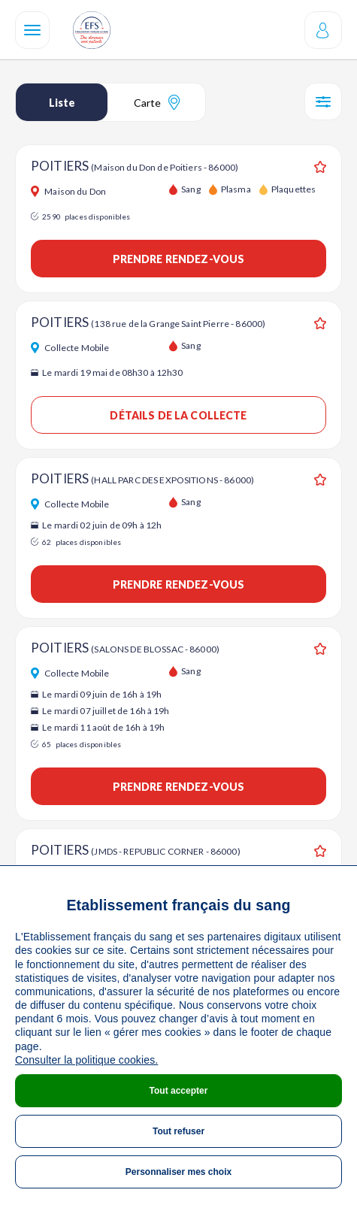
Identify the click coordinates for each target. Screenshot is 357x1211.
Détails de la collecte (178, 415)
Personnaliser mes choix (178, 1172)
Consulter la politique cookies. (86, 1060)
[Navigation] (32, 30)
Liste (62, 102)
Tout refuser (178, 1131)
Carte (157, 102)
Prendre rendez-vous (179, 259)
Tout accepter (179, 1090)
